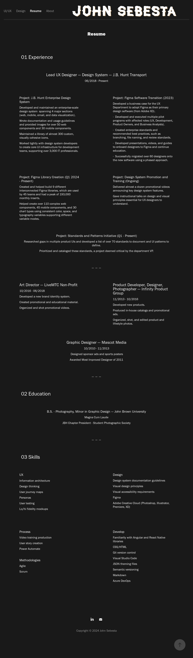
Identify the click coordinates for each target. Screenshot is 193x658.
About (50, 11)
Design (20, 11)
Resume (35, 11)
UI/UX (7, 11)
